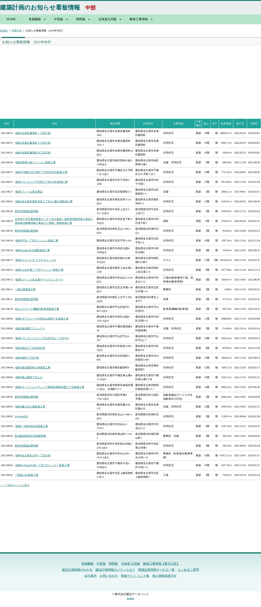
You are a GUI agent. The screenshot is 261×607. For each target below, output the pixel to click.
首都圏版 (35, 19)
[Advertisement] (64, 77)
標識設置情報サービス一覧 (156, 569)
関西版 (80, 19)
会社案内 (90, 575)
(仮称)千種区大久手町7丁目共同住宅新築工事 (41, 172)
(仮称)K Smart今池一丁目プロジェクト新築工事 (42, 465)
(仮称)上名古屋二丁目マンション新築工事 (39, 269)
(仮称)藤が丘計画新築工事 (30, 406)
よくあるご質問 (188, 569)
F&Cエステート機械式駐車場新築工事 (37, 308)
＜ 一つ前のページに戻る (14, 485)
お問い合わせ (109, 575)
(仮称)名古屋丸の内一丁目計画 (32, 455)
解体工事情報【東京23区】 (161, 563)
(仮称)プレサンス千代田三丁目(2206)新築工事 (41, 181)
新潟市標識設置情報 (26, 211)
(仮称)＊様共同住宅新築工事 (31, 426)
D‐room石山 (21, 416)
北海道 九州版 (130, 563)
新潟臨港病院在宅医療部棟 (30, 435)
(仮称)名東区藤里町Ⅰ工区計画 (32, 133)
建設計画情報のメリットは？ (115, 569)
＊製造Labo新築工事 (26, 475)
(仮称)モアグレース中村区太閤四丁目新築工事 (42, 318)
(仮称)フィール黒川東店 (29, 191)
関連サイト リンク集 (135, 575)
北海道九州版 (107, 19)
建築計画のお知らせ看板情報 (40, 7)
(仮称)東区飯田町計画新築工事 (32, 367)
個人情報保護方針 (164, 575)
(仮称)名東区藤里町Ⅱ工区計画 (32, 142)
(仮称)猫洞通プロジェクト (30, 328)
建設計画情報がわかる (77, 569)
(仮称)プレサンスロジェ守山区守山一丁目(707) (42, 338)
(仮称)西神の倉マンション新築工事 (35, 162)
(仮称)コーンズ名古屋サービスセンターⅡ (39, 279)
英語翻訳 (130, 598)
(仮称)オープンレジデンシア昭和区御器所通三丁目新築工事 (49, 387)
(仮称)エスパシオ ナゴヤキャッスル (35, 260)
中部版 (58, 19)
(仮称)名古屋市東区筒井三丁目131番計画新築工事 (44, 201)
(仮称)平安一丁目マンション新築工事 (36, 240)
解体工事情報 (139, 19)
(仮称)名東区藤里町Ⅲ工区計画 (32, 152)
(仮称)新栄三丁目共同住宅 (30, 348)
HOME (11, 19)
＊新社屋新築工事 (25, 289)
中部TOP (17, 30)
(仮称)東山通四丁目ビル (29, 377)
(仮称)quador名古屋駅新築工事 (32, 250)
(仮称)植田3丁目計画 (27, 357)
